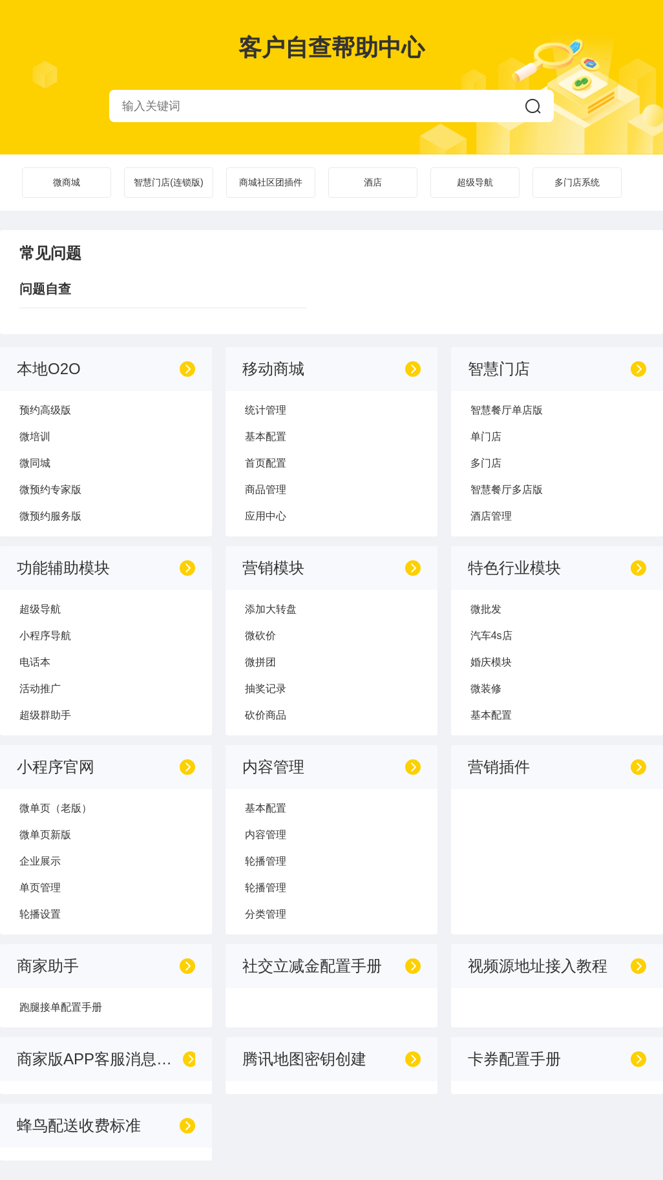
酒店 (373, 182)
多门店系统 (577, 182)
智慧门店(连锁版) (168, 182)
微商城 (66, 182)
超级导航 (475, 182)
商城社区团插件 (270, 182)
